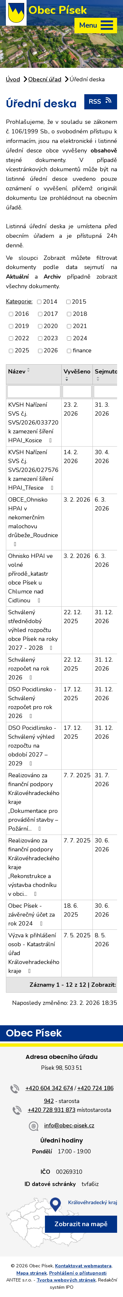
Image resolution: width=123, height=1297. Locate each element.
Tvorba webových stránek (66, 1280)
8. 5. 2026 (102, 939)
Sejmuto (106, 371)
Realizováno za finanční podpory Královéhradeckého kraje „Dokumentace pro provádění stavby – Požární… (33, 802)
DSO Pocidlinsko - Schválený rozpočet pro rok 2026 (32, 702)
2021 (80, 326)
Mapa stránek (31, 1273)
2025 (22, 351)
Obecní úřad (44, 79)
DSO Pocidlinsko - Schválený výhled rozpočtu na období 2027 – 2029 (32, 745)
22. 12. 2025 (73, 616)
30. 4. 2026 (102, 456)
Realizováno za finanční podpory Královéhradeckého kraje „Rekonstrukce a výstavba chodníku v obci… (33, 867)
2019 (22, 326)
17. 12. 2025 (73, 693)
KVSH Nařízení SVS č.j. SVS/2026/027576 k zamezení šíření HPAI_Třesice (33, 470)
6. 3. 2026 (102, 504)
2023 (51, 338)
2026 (51, 351)
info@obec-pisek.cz (69, 1125)
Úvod (13, 79)
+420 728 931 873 (51, 1110)
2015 (79, 302)
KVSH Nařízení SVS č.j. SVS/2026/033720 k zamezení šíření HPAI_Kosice (33, 422)
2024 (80, 338)
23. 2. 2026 (71, 409)
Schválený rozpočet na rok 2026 (28, 668)
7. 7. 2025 (77, 775)
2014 (50, 302)
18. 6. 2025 (71, 910)
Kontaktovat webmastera (83, 1265)
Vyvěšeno (77, 371)
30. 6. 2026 (102, 845)
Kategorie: (19, 301)
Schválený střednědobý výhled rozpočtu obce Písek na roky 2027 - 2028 (33, 630)
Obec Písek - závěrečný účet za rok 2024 (31, 914)
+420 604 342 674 (49, 1088)
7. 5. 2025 (77, 935)
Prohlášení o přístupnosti (78, 1273)
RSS (101, 101)
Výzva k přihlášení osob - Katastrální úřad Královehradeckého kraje (33, 953)
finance (82, 351)
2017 (51, 314)
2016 (22, 314)
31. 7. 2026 (102, 779)
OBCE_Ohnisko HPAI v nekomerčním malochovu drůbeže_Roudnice (33, 521)
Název (16, 371)
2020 (51, 326)
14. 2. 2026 (71, 456)
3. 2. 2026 (77, 500)
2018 (80, 314)
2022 (22, 338)
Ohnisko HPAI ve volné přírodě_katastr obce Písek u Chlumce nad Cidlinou (30, 578)
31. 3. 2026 (102, 409)
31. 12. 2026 (104, 616)
